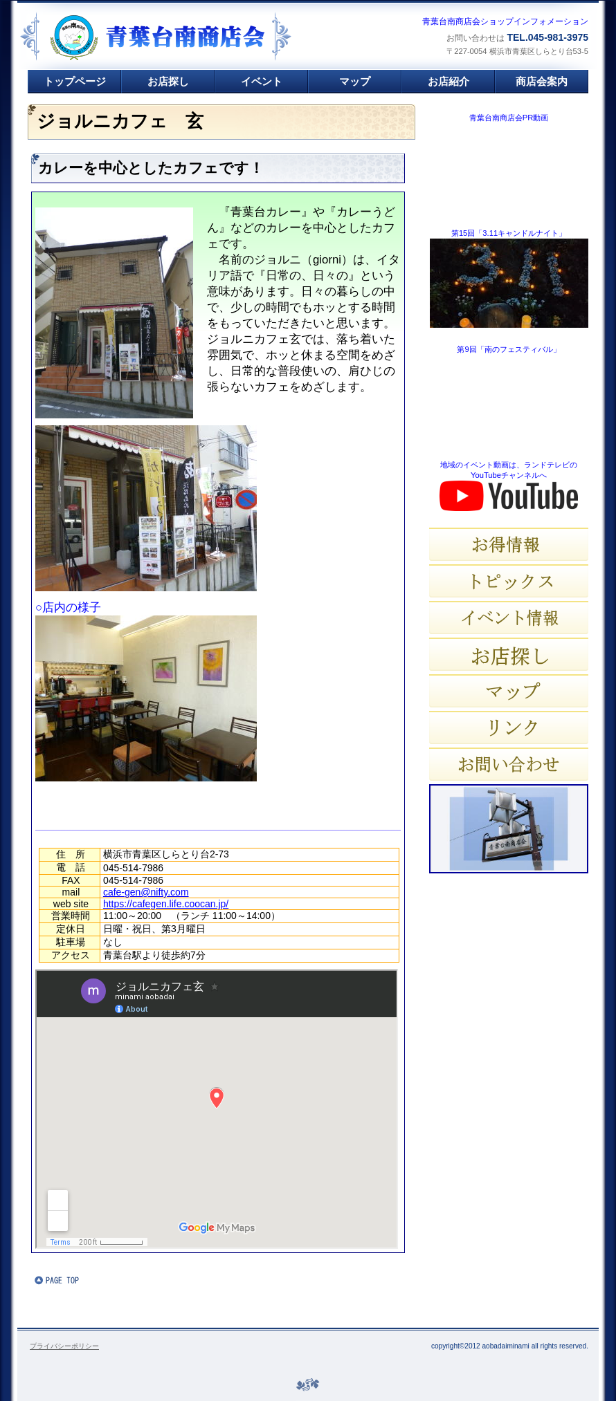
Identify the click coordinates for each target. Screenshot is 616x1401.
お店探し (508, 654)
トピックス (508, 580)
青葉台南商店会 (187, 37)
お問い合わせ (508, 764)
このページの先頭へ (76, 1280)
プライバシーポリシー (64, 1346)
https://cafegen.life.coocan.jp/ (165, 903)
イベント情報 (508, 617)
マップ (508, 690)
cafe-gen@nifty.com (146, 892)
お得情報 (508, 544)
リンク (508, 727)
